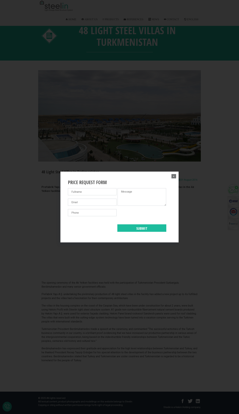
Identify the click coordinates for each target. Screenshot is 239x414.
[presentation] (143, 215)
